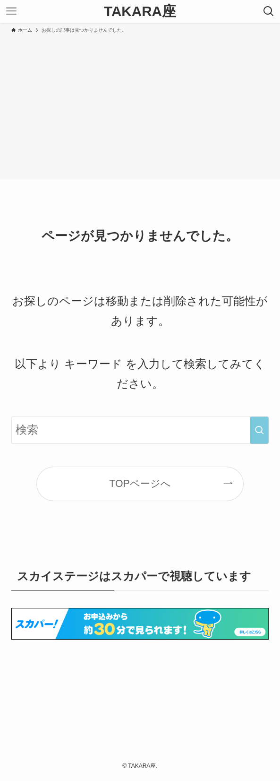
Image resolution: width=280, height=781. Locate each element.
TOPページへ (139, 483)
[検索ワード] (140, 430)
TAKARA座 (140, 11)
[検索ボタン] (268, 11)
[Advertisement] (140, 105)
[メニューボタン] (11, 11)
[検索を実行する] (259, 430)
